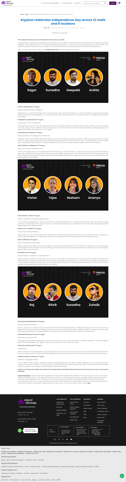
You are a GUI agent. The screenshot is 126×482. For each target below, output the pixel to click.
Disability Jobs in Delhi (39, 451)
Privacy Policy (101, 417)
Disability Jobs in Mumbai (25, 451)
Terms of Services (102, 408)
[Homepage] (7, 3)
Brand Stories (73, 420)
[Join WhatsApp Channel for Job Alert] (20, 431)
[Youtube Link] (71, 439)
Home (22, 14)
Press (85, 417)
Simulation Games (35, 466)
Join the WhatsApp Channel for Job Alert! (30, 430)
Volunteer (22, 421)
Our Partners (87, 405)
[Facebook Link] (59, 439)
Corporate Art (5, 473)
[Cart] (118, 3)
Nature (48, 480)
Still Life (53, 480)
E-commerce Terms (102, 411)
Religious (34, 480)
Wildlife (59, 480)
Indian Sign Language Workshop (50, 466)
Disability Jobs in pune (32, 453)
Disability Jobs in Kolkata (86, 451)
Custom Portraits (26, 480)
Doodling (96, 466)
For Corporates (67, 3)
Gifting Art (20, 473)
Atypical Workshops (9, 463)
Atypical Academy (62, 410)
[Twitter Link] (63, 439)
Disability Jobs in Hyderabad (55, 451)
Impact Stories (88, 408)
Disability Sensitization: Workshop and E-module (15, 466)
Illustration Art (35, 473)
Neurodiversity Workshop (68, 466)
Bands (8, 460)
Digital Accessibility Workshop (84, 466)
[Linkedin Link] (67, 439)
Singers (3, 460)
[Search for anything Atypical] (94, 3)
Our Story (86, 402)
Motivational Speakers (17, 460)
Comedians (28, 460)
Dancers (35, 460)
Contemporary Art (14, 480)
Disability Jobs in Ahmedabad (102, 451)
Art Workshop (44, 473)
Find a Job (59, 407)
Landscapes (41, 480)
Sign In (113, 3)
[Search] (105, 3)
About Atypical (101, 402)
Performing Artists (8, 457)
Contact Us (23, 415)
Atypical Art (6, 476)
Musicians (42, 460)
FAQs (85, 414)
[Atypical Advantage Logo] (27, 401)
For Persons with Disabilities (50, 3)
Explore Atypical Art (9, 470)
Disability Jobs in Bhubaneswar (16, 453)
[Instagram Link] (55, 439)
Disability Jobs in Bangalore (9, 451)
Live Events (27, 473)
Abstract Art (4, 480)
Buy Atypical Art (74, 417)
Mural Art (13, 473)
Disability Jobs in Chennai (71, 451)
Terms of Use (101, 405)
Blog (27, 14)
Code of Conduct (102, 414)
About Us (78, 3)
